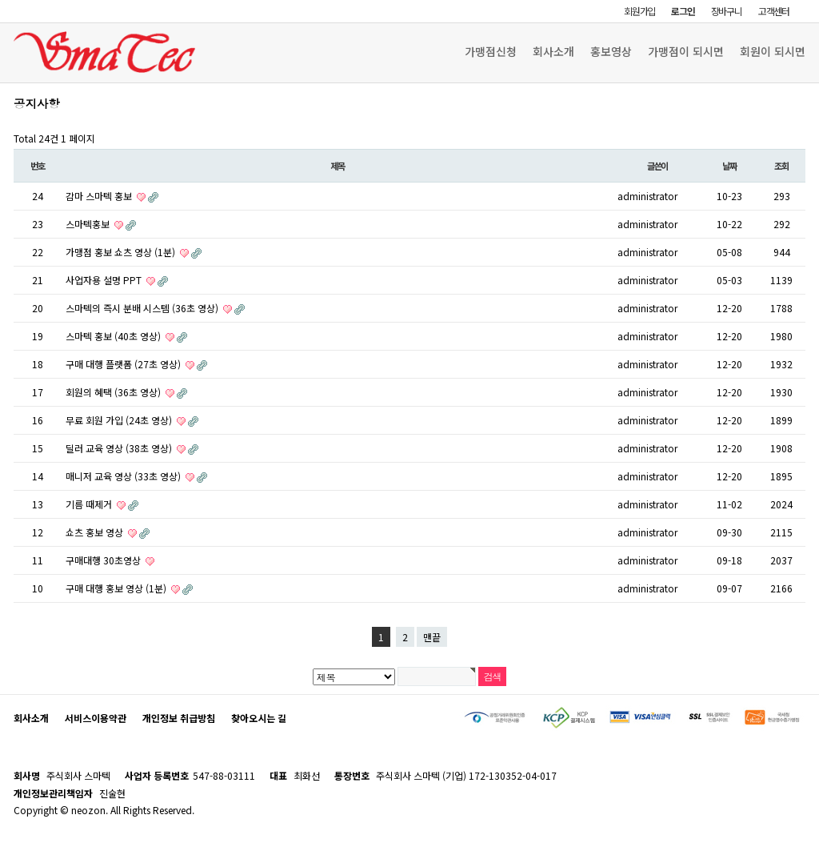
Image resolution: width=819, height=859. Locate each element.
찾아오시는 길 (258, 718)
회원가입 (639, 11)
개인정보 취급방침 (178, 718)
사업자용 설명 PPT (105, 280)
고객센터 (773, 11)
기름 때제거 (90, 504)
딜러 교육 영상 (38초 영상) (120, 448)
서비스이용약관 (95, 718)
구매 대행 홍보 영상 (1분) (117, 588)
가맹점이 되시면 (686, 51)
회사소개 (553, 51)
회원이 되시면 (772, 51)
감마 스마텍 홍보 (100, 196)
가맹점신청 (491, 51)
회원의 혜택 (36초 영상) (114, 392)
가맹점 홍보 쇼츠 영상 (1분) (122, 252)
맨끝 (432, 637)
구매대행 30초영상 (104, 560)
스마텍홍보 (89, 224)
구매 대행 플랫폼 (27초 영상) (124, 364)
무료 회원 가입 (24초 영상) (120, 420)
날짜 (729, 165)
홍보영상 (611, 51)
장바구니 (726, 11)
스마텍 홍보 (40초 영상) (114, 336)
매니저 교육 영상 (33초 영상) (124, 476)
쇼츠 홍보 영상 (96, 532)
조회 (781, 165)
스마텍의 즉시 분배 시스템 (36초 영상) (143, 308)
